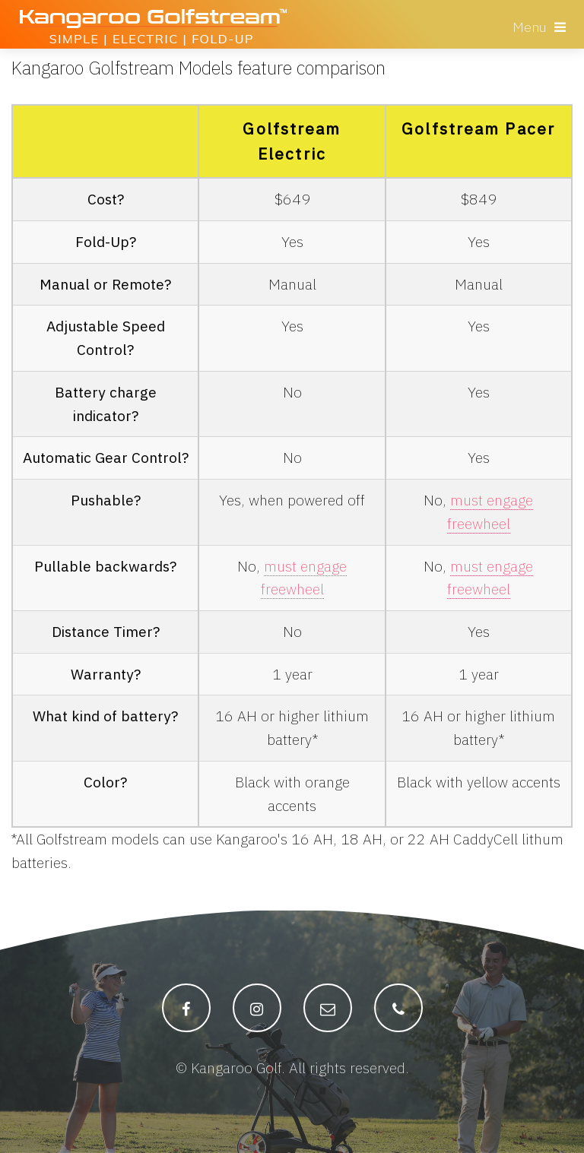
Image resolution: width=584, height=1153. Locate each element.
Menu (530, 27)
